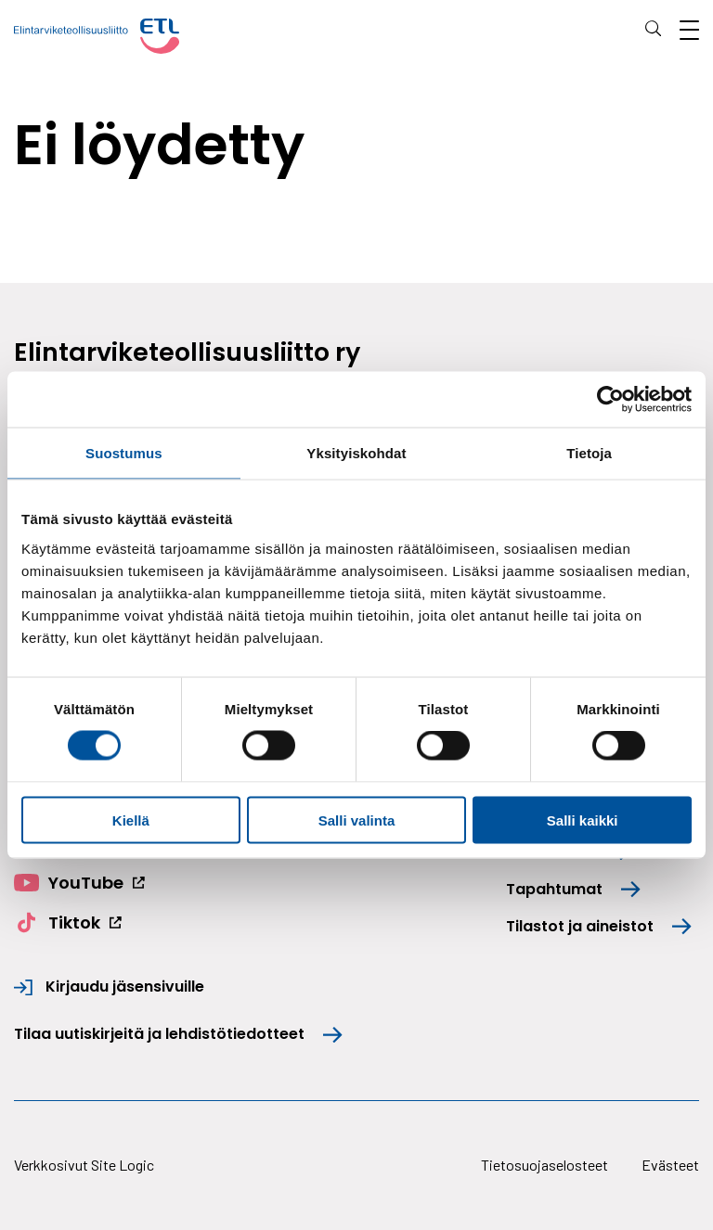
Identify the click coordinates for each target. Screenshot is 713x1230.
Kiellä (130, 819)
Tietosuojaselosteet (544, 1164)
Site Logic (122, 1164)
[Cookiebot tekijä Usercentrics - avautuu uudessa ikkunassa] (610, 400)
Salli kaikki (582, 819)
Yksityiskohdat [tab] (356, 453)
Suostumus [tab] (123, 453)
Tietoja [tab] (589, 453)
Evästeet (670, 1164)
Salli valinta (356, 819)
